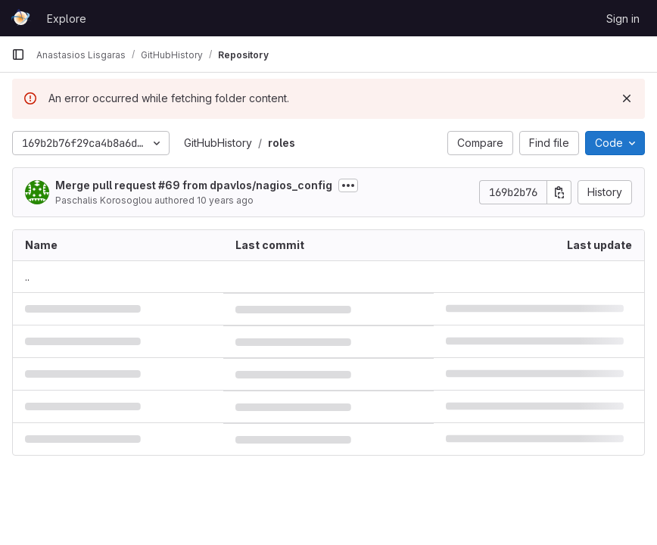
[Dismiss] (627, 98)
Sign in (623, 18)
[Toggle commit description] (348, 185)
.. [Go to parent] (27, 276)
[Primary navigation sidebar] (18, 54)
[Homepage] (21, 18)
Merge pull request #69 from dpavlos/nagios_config (193, 185)
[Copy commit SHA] (559, 192)
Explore (66, 18)
